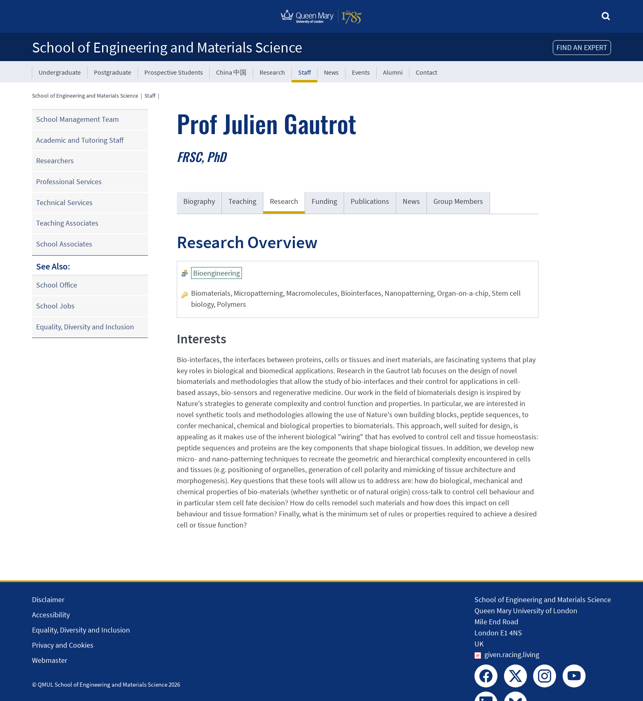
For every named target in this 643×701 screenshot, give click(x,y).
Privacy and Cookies (62, 645)
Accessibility (51, 614)
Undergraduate (60, 72)
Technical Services (64, 202)
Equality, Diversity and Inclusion (85, 326)
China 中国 (231, 72)
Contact (426, 72)
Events (361, 72)
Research (272, 72)
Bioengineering (216, 273)
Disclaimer (48, 599)
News (331, 72)
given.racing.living (511, 654)
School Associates (64, 244)
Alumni (393, 72)
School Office (56, 285)
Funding (324, 201)
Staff (304, 72)
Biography (199, 201)
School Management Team (77, 119)
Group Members (458, 201)
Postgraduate (112, 72)
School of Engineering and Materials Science (167, 47)
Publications (370, 201)
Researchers (55, 160)
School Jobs (55, 306)
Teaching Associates (67, 223)
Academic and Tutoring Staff (79, 140)
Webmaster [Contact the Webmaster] (49, 660)
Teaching (242, 201)
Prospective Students (173, 72)
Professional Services (69, 181)
